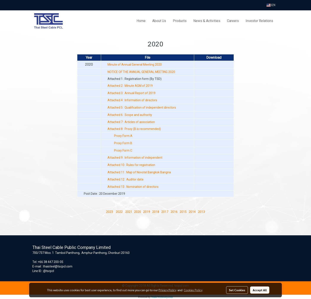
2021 (128, 212)
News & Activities (206, 21)
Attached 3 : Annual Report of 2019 (132, 93)
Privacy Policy (167, 290)
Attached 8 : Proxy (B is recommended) (134, 129)
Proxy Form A (123, 136)
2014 (192, 212)
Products (180, 21)
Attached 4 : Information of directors (132, 100)
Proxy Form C (123, 150)
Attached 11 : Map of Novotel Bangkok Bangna (139, 172)
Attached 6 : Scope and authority (130, 115)
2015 (183, 212)
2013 (201, 212)
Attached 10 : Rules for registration (131, 165)
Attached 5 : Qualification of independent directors (142, 107)
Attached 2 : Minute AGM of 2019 (130, 85)
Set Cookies (237, 290)
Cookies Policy (193, 290)
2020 (137, 212)
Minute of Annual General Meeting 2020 (135, 64)
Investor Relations (259, 21)
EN (271, 5)
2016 (174, 212)
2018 (155, 212)
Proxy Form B (123, 143)
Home (141, 21)
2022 (119, 212)
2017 (164, 212)
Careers (233, 21)
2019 (146, 212)
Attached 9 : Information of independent (135, 157)
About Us (159, 21)
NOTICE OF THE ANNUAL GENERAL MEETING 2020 (141, 72)
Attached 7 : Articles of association (131, 122)
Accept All (260, 290)
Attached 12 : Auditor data (125, 179)
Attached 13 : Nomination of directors (133, 186)
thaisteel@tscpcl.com (57, 266)
